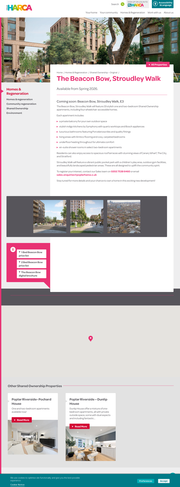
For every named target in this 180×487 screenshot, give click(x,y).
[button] (90, 338)
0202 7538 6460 (120, 171)
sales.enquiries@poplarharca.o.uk (77, 174)
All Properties (159, 64)
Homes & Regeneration (132, 14)
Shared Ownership (17, 108)
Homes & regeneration (19, 99)
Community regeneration (21, 103)
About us (169, 14)
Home (60, 72)
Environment (14, 112)
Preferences (145, 481)
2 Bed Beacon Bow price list (31, 263)
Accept (164, 481)
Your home (91, 14)
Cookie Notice (17, 484)
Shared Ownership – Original (103, 72)
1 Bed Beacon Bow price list (30, 253)
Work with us (154, 14)
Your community (109, 14)
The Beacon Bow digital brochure (30, 273)
